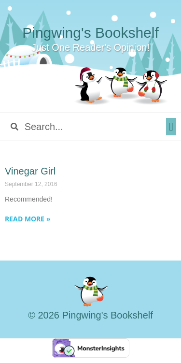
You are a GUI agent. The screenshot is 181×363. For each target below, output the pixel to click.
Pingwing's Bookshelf (90, 33)
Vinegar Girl (30, 171)
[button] (171, 126)
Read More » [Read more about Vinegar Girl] (28, 218)
